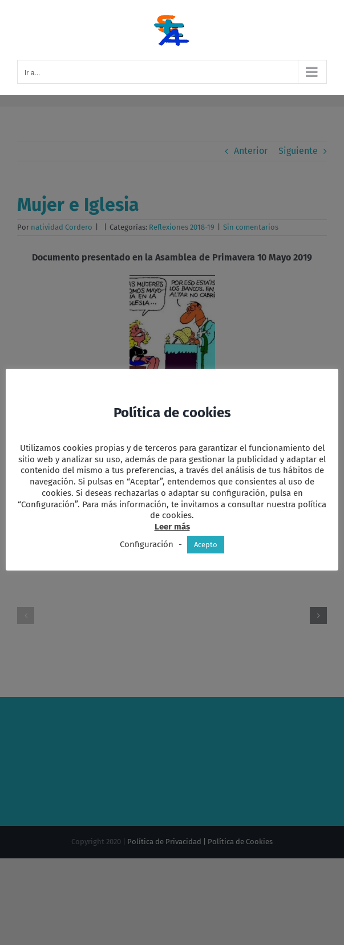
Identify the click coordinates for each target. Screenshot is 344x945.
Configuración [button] (146, 544)
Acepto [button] (205, 544)
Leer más (172, 527)
